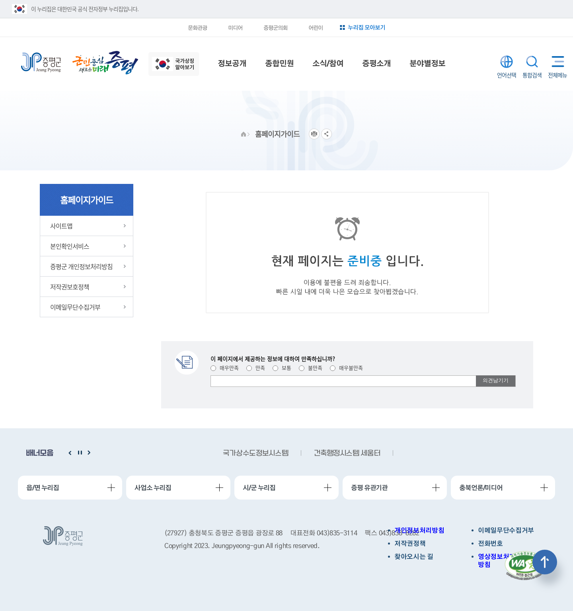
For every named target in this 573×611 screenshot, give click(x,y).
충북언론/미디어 (481, 487)
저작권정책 (409, 543)
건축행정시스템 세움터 (347, 453)
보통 (282, 367)
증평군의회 (275, 27)
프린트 (314, 134)
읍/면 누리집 (42, 487)
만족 (255, 367)
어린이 (315, 27)
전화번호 (490, 543)
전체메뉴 (556, 61)
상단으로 (544, 562)
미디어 (235, 27)
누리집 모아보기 (366, 27)
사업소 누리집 (152, 487)
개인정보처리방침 (419, 530)
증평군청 (41, 62)
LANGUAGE (506, 61)
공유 (326, 134)
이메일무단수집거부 (506, 530)
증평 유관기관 (369, 487)
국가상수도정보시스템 (255, 453)
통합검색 (532, 61)
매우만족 (224, 367)
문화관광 (197, 27)
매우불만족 (346, 367)
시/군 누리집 (259, 487)
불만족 (310, 367)
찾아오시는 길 (413, 556)
